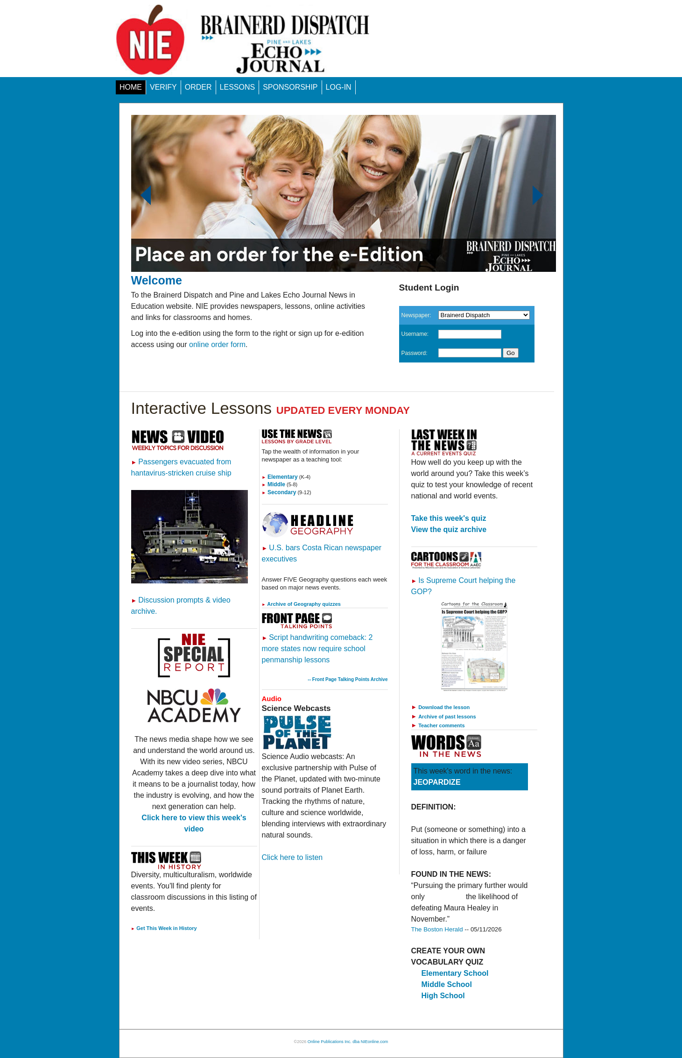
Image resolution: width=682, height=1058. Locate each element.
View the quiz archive (449, 529)
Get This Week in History (164, 928)
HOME (131, 87)
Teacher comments (441, 725)
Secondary (279, 492)
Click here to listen (292, 857)
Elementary (280, 477)
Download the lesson (444, 707)
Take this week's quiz (448, 518)
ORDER (198, 87)
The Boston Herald (437, 929)
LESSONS (237, 87)
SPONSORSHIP (290, 87)
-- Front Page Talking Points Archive (347, 679)
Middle (274, 484)
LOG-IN (339, 87)
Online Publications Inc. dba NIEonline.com (348, 1041)
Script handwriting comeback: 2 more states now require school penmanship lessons (317, 648)
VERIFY (163, 87)
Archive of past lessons (447, 716)
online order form (217, 344)
